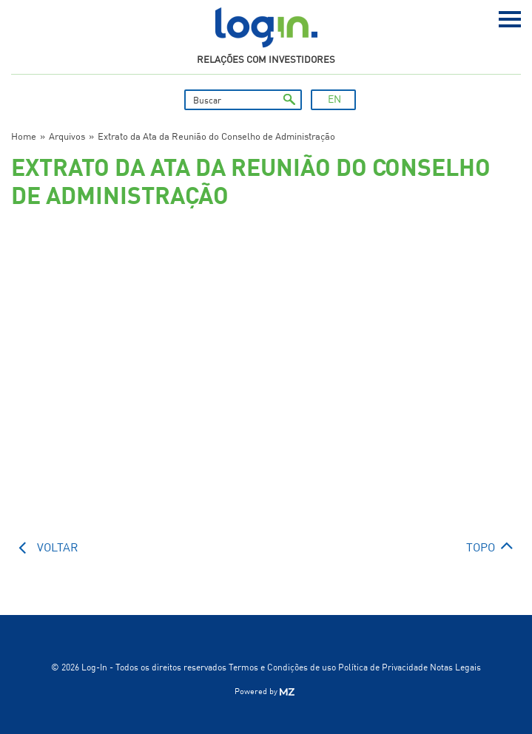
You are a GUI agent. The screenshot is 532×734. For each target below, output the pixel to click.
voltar (57, 548)
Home (23, 137)
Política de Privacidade (383, 668)
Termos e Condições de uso (282, 668)
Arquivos (67, 137)
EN (334, 100)
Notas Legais (455, 668)
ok (289, 100)
